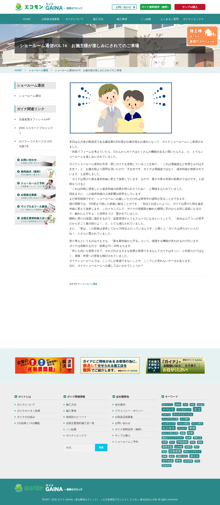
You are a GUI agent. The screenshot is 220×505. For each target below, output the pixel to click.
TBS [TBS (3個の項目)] (185, 404)
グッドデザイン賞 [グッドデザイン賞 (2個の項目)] (170, 419)
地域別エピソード (76, 417)
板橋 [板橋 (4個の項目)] (164, 456)
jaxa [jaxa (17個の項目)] (177, 404)
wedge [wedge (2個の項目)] (201, 404)
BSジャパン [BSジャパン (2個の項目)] (167, 404)
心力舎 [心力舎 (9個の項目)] (178, 446)
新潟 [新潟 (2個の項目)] (197, 447)
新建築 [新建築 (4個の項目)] (188, 446)
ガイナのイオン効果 (28, 410)
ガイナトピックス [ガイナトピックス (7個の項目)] (182, 414)
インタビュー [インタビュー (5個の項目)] (184, 409)
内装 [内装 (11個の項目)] (190, 433)
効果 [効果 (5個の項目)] (188, 437)
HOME (27, 19)
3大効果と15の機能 (28, 423)
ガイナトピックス (193, 19)
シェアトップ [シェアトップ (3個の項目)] (168, 423)
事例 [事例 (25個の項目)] (192, 428)
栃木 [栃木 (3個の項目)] (172, 456)
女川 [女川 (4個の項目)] (172, 442)
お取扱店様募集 (50, 19)
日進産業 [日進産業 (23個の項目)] (175, 451)
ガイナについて (74, 19)
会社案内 (120, 404)
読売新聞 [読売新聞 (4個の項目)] (188, 460)
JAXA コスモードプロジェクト (36, 130)
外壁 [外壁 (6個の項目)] (164, 442)
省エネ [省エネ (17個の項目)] (194, 456)
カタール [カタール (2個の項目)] (166, 414)
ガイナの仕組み (26, 417)
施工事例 (122, 19)
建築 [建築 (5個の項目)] (200, 442)
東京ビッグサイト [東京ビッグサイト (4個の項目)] (192, 451)
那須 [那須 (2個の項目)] (197, 461)
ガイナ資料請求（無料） (155, 7)
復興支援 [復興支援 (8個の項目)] (167, 446)
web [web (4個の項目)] (192, 404)
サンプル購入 (190, 7)
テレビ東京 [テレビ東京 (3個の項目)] (197, 423)
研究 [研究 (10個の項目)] (178, 460)
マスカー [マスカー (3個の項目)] (182, 428)
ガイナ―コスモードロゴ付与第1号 (35, 143)
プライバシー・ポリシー (129, 410)
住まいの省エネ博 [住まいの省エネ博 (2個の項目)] (170, 433)
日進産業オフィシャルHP (34, 119)
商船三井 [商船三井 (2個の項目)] (197, 438)
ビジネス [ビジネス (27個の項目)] (168, 428)
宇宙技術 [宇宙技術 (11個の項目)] (182, 442)
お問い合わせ (123, 7)
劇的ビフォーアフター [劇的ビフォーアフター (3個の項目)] (172, 437)
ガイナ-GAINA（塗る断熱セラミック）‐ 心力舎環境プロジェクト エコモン (48, 488)
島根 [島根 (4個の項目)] (193, 442)
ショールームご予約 (126, 441)
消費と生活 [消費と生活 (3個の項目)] (182, 456)
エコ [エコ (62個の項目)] (197, 409)
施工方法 (98, 19)
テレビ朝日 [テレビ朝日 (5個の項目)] (183, 423)
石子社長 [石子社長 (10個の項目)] (167, 460)
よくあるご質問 (170, 19)
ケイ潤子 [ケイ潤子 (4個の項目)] (185, 419)
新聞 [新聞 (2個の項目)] (164, 451)
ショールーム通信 (89, 283)
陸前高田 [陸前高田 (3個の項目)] (166, 465)
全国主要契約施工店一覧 (80, 423)
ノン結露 (146, 19)
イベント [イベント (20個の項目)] (168, 409)
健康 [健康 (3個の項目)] (183, 433)
